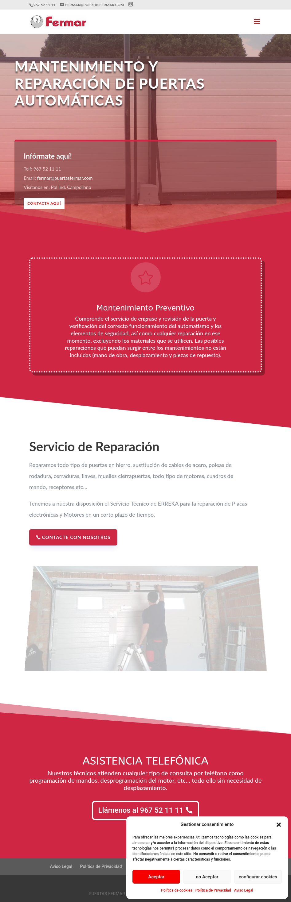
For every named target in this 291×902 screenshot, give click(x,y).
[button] (279, 825)
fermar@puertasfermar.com (65, 178)
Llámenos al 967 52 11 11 (140, 810)
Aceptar (156, 877)
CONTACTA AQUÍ (44, 203)
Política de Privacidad (213, 890)
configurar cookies (258, 877)
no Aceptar (207, 877)
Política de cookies (176, 890)
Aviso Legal (243, 890)
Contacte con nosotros (76, 537)
